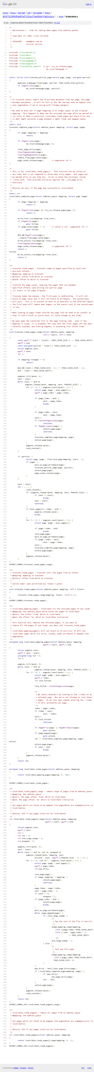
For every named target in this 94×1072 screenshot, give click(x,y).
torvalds (37, 12)
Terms (30, 1068)
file (57, 23)
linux (5, 12)
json (89, 1068)
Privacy (23, 1068)
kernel (21, 12)
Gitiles (16, 1068)
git (29, 12)
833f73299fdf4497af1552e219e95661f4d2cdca (28, 16)
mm (61, 16)
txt (82, 1068)
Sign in (88, 4)
